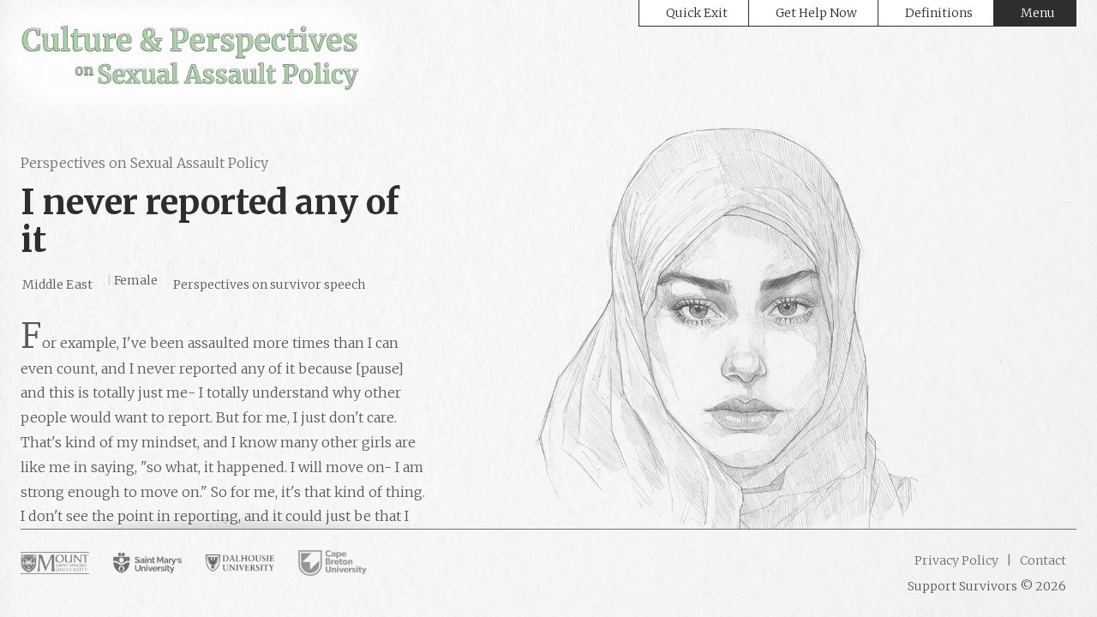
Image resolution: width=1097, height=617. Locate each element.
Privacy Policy (956, 560)
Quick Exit (697, 13)
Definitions (939, 13)
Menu (1038, 13)
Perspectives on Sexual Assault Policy (144, 162)
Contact (1041, 560)
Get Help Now (816, 13)
